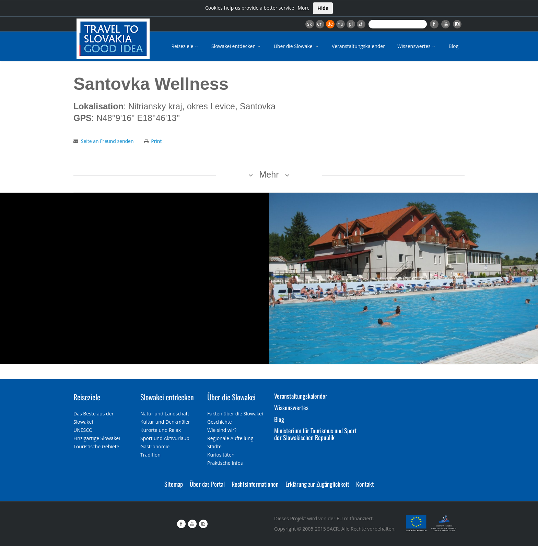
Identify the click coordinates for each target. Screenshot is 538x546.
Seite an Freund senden (107, 141)
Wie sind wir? (221, 430)
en (320, 24)
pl (351, 24)
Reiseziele (185, 46)
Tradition (150, 454)
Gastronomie (154, 446)
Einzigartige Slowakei (96, 438)
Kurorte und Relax (160, 430)
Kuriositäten (220, 454)
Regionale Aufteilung (230, 438)
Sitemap (173, 484)
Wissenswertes (416, 46)
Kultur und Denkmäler (165, 421)
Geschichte (219, 421)
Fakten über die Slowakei (235, 413)
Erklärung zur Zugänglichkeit (317, 484)
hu (340, 24)
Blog (453, 46)
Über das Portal (207, 484)
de (330, 24)
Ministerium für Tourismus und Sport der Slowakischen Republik (315, 434)
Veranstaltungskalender (358, 46)
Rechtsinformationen (255, 484)
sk (309, 24)
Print (156, 141)
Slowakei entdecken (236, 46)
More (303, 7)
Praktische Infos (225, 463)
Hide (322, 8)
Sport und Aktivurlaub (164, 438)
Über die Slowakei (296, 46)
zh (361, 24)
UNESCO (83, 430)
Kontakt (365, 484)
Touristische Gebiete (96, 446)
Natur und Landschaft (164, 413)
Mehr (269, 174)
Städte (214, 446)
